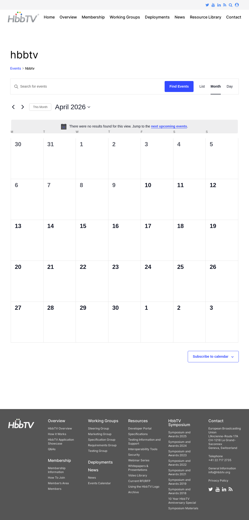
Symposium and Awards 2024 (179, 443)
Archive (133, 492)
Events (15, 68)
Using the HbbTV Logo (143, 486)
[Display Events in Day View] (230, 86)
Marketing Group (99, 434)
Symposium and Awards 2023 (179, 453)
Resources (138, 420)
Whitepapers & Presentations (138, 468)
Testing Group (97, 451)
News (180, 17)
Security (134, 454)
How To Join (56, 477)
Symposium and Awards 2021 (179, 472)
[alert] (124, 126)
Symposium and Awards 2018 (179, 491)
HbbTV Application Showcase (61, 441)
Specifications (138, 434)
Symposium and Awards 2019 (179, 481)
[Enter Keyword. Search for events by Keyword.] (87, 86)
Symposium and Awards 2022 (179, 462)
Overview (68, 17)
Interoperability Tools (142, 449)
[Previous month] (13, 107)
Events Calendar (99, 483)
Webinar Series (138, 460)
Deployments (157, 17)
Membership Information (56, 470)
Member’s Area (58, 483)
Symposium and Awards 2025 (179, 434)
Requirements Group (102, 445)
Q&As (51, 449)
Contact (233, 17)
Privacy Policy (218, 480)
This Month (40, 107)
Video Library (137, 475)
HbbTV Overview (60, 428)
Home (49, 17)
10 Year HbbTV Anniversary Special (182, 500)
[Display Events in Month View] (216, 86)
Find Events (179, 86)
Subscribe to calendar (210, 356)
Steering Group (98, 428)
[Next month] (23, 107)
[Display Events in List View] (202, 86)
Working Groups (125, 17)
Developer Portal (139, 428)
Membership (93, 17)
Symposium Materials (183, 508)
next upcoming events (169, 126)
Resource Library (205, 17)
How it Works (57, 434)
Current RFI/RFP (139, 481)
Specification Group (101, 439)
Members (54, 489)
